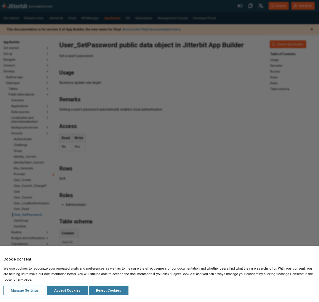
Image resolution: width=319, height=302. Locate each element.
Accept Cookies (67, 290)
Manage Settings (25, 290)
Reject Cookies (108, 290)
